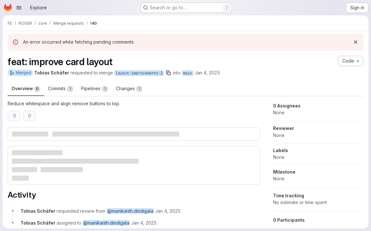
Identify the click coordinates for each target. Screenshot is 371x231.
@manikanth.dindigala (130, 211)
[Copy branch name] (168, 73)
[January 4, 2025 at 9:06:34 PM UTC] (168, 211)
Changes (129, 89)
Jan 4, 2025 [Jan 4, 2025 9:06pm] (207, 72)
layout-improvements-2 (139, 73)
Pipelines (94, 89)
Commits (60, 89)
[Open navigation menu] (19, 8)
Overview (26, 89)
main (187, 73)
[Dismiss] (355, 42)
